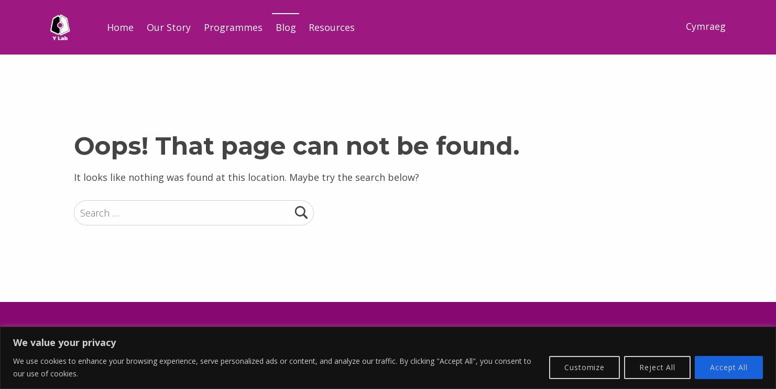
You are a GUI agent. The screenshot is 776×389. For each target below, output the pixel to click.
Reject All (657, 367)
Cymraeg (706, 26)
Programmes (233, 27)
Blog (286, 27)
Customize (584, 367)
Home (120, 27)
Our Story (169, 27)
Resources (332, 27)
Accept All (729, 367)
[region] (388, 358)
